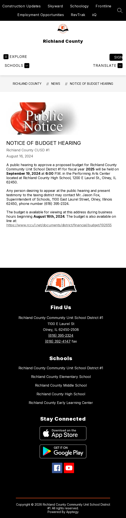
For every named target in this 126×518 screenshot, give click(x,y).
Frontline (103, 6)
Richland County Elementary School (61, 376)
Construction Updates (21, 6)
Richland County (27, 83)
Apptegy (72, 512)
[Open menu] (15, 56)
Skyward (55, 6)
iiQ (94, 15)
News (55, 83)
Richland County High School (60, 394)
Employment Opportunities (40, 15)
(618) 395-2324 (60, 335)
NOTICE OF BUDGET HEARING (91, 83)
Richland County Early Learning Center (61, 402)
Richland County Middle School (61, 385)
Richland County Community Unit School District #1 (60, 368)
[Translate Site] (107, 65)
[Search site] (120, 10)
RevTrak (78, 15)
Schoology (79, 6)
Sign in (118, 57)
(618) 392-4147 (58, 341)
